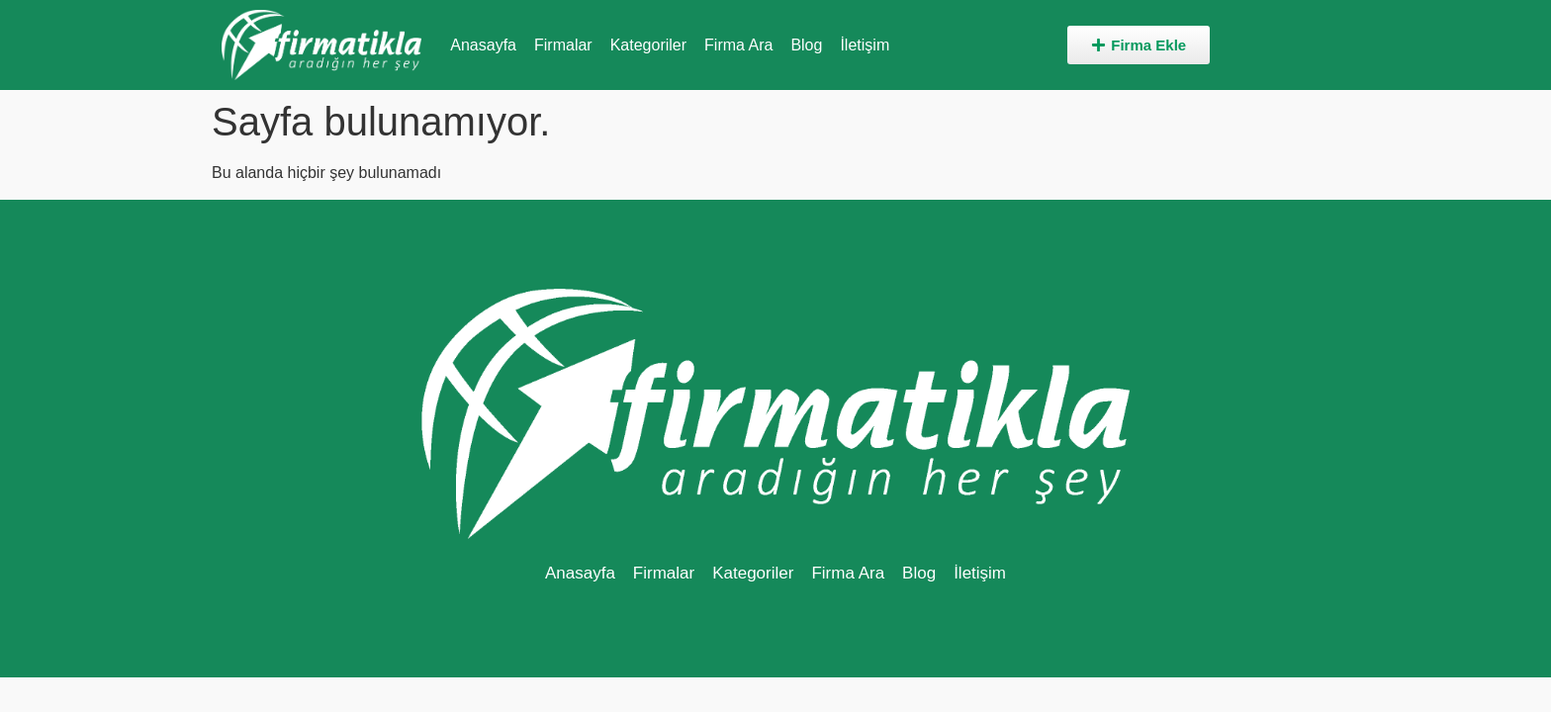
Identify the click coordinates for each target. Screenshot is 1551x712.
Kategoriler (648, 45)
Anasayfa (483, 45)
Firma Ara (738, 45)
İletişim (864, 45)
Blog (806, 45)
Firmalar (563, 45)
